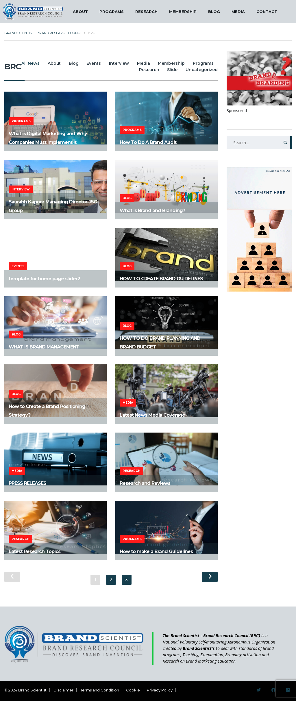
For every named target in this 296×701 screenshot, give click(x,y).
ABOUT (80, 11)
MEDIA (238, 11)
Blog (92, 63)
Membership (199, 63)
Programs (113, 69)
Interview (142, 63)
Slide (170, 69)
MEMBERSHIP (183, 11)
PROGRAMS (111, 11)
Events (114, 63)
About (69, 63)
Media (168, 63)
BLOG (214, 11)
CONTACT (266, 11)
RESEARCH (146, 11)
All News (44, 63)
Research (144, 69)
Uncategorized (202, 69)
